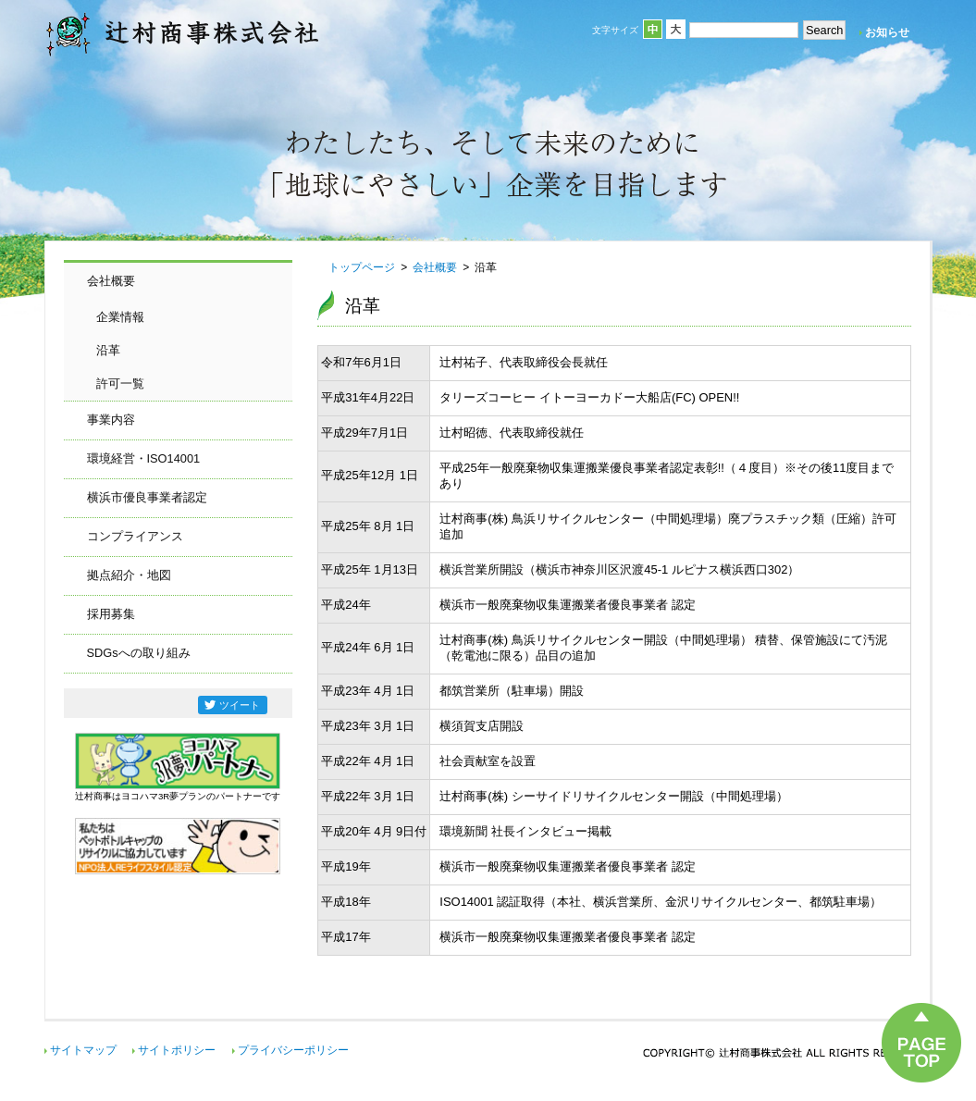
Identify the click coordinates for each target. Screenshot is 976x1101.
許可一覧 (120, 383)
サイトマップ (83, 1050)
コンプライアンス (135, 536)
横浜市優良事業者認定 (147, 497)
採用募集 (111, 614)
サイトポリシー (177, 1050)
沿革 (108, 350)
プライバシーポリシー (293, 1050)
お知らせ (887, 32)
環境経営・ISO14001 (144, 458)
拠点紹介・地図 (129, 575)
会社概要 (111, 281)
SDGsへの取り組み (139, 653)
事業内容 (111, 420)
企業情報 (120, 317)
